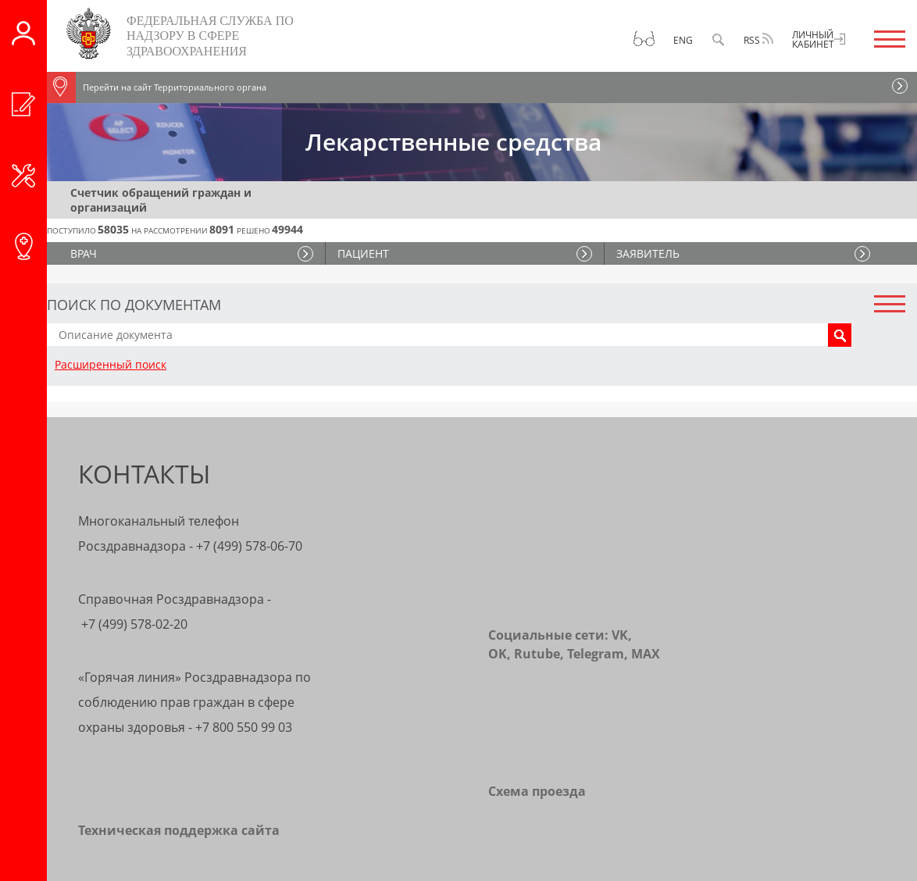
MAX (645, 653)
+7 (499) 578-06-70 (249, 546)
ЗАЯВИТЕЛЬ (648, 253)
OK (497, 653)
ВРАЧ (83, 253)
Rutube (537, 653)
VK (620, 635)
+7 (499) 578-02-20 (134, 624)
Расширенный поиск (110, 364)
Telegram (595, 653)
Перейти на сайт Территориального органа (156, 87)
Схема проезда (537, 791)
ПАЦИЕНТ (363, 253)
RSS (758, 40)
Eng (683, 40)
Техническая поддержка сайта (179, 830)
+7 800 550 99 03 (243, 727)
